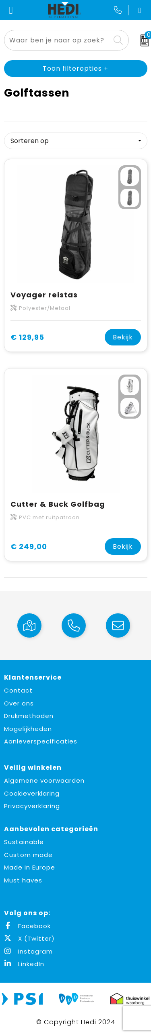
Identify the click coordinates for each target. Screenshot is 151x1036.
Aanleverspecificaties (40, 741)
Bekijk (123, 337)
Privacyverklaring (32, 806)
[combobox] (57, 40)
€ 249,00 (28, 546)
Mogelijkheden (28, 728)
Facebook (27, 926)
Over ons (19, 703)
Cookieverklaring (32, 793)
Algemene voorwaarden (44, 780)
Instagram (28, 951)
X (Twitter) (29, 938)
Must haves (23, 880)
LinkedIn (24, 964)
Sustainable (24, 842)
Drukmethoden (29, 716)
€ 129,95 (27, 337)
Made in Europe (29, 867)
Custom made (28, 855)
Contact (18, 690)
